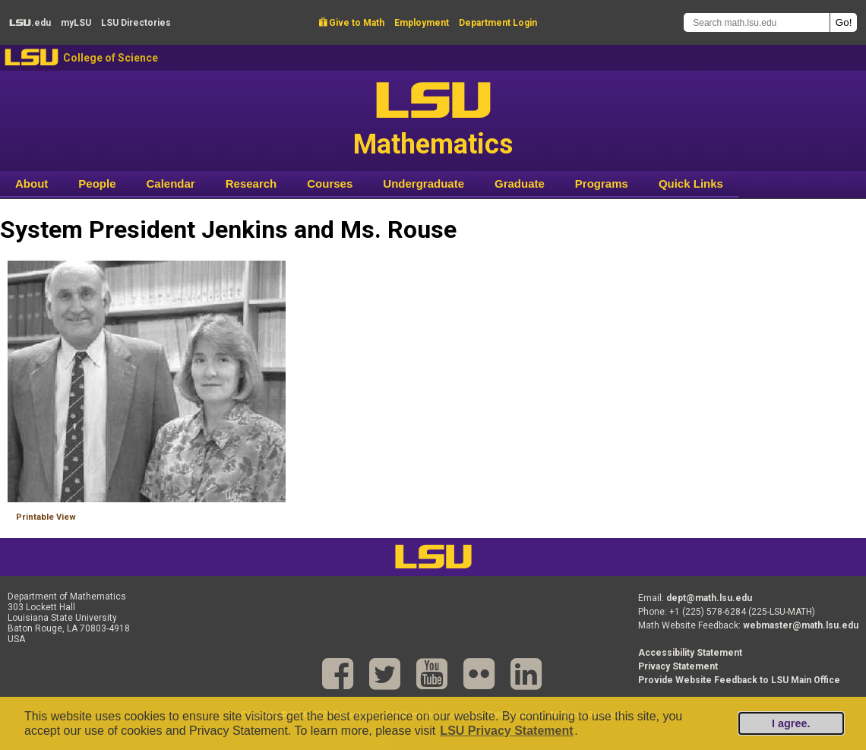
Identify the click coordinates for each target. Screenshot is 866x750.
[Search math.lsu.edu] (757, 22)
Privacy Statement (678, 666)
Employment (421, 22)
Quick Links (691, 183)
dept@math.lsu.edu (709, 598)
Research (251, 183)
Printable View (46, 517)
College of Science (110, 58)
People (96, 183)
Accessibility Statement (690, 652)
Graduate (520, 183)
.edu (30, 22)
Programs (601, 183)
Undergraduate (423, 183)
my (76, 22)
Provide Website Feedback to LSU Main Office (739, 680)
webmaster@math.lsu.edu (800, 625)
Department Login (498, 22)
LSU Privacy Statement (506, 730)
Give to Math (351, 22)
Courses (329, 183)
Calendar (171, 183)
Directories (136, 22)
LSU (31, 57)
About (31, 183)
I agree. (791, 723)
